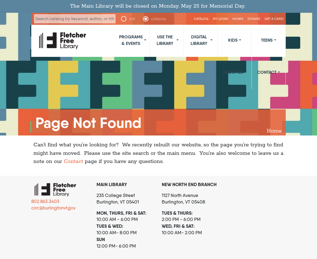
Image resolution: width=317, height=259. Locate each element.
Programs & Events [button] (131, 40)
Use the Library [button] (165, 40)
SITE (132, 19)
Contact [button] (266, 72)
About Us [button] (233, 72)
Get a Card (274, 19)
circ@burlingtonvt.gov (53, 208)
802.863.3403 (45, 201)
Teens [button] (267, 40)
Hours (237, 19)
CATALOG (158, 19)
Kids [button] (233, 40)
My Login (220, 19)
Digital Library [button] (199, 40)
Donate (254, 19)
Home (274, 131)
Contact (73, 161)
